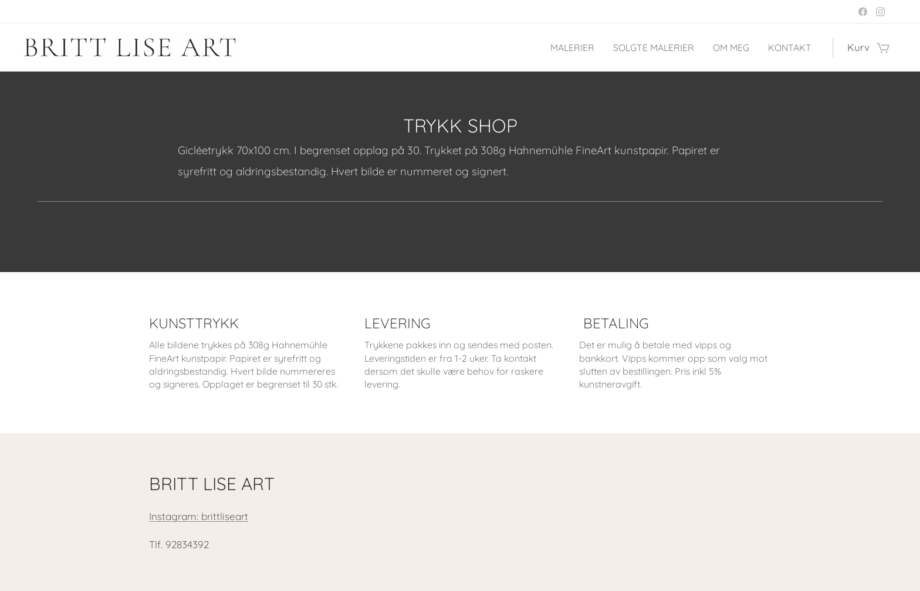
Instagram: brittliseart (198, 516)
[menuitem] (561, 47)
